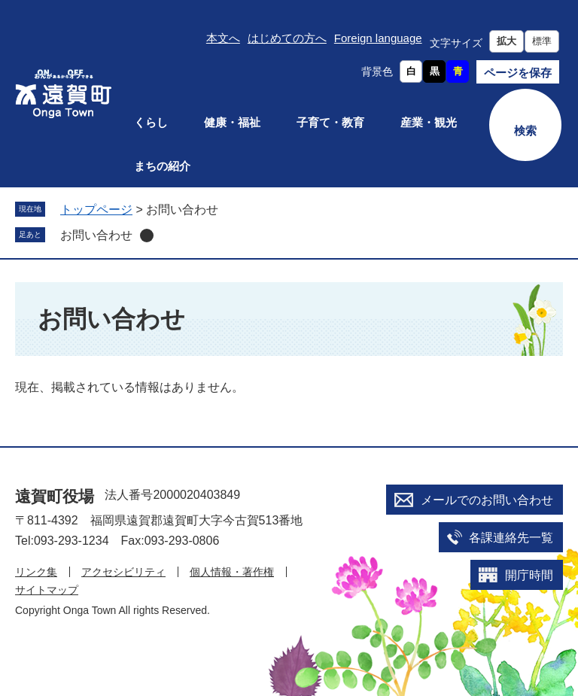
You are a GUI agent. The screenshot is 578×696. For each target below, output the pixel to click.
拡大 (506, 41)
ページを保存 (518, 72)
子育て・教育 (330, 122)
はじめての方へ (287, 38)
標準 (542, 41)
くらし (151, 122)
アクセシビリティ (123, 572)
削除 (147, 235)
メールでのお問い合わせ (487, 500)
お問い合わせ (96, 235)
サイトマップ (46, 590)
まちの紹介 (162, 166)
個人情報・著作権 (232, 572)
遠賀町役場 (54, 496)
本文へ (223, 38)
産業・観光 (428, 122)
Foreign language (378, 38)
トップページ (96, 209)
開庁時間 (529, 575)
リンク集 (36, 572)
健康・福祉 (232, 122)
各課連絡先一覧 (511, 537)
